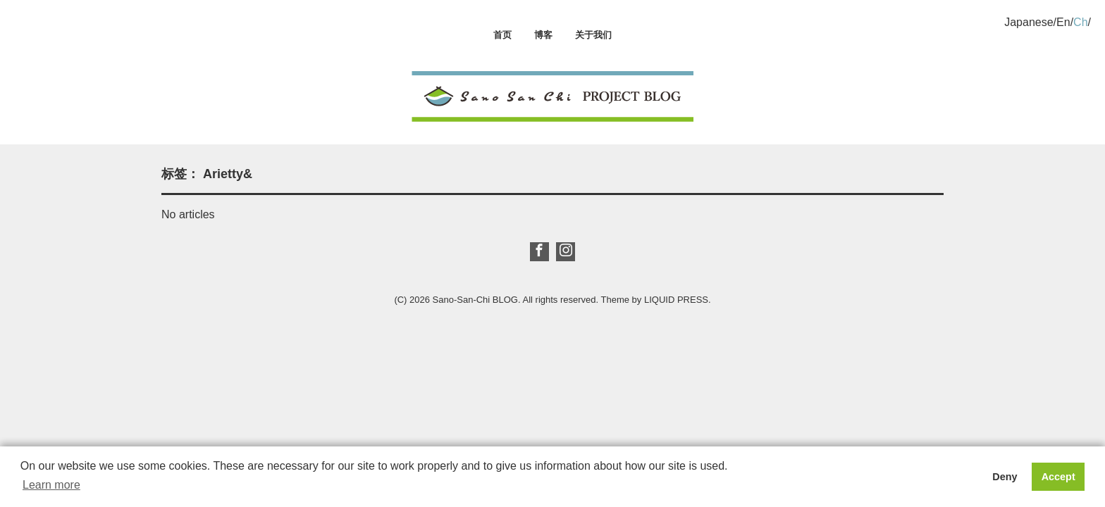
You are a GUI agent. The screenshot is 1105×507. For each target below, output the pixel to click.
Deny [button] (1004, 476)
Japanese (1028, 22)
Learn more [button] (51, 485)
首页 (502, 35)
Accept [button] (1058, 476)
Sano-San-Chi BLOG (475, 299)
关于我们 (593, 35)
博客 (543, 35)
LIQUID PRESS (676, 299)
